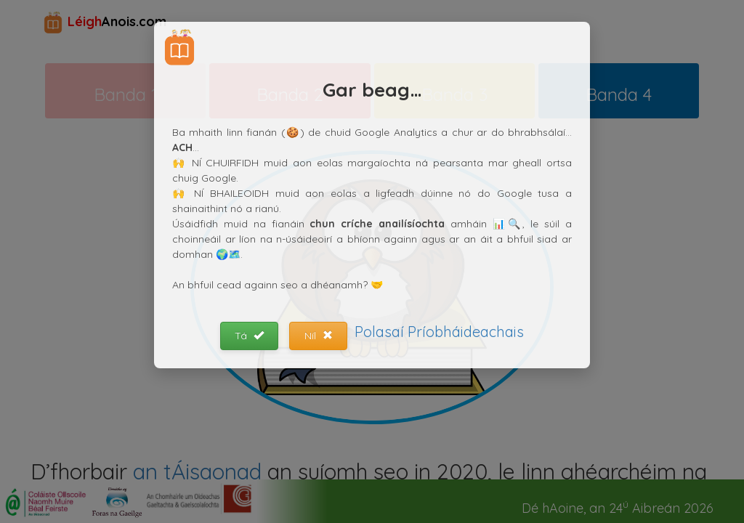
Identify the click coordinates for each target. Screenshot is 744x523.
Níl (318, 335)
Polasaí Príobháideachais (439, 332)
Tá (249, 335)
